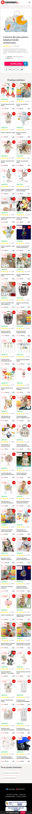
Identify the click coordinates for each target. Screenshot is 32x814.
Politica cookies (21, 796)
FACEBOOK (10, 789)
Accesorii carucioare (9, 778)
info (13, 108)
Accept (23, 812)
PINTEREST (20, 789)
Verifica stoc (19, 64)
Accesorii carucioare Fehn (11, 773)
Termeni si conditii (12, 795)
